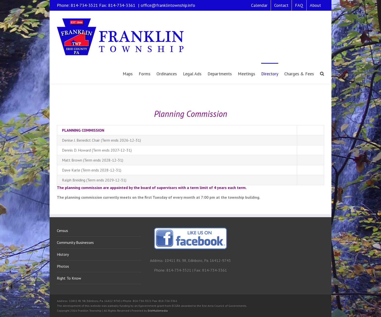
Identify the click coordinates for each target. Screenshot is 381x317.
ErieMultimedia (158, 310)
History (63, 254)
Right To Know (69, 278)
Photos (63, 266)
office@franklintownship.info (168, 5)
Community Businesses (75, 242)
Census (62, 230)
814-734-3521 (84, 5)
